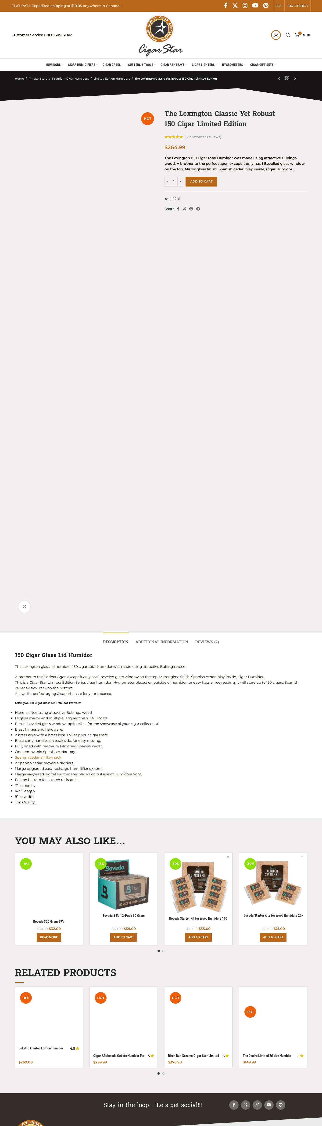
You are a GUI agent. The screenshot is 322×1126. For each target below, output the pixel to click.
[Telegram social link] (198, 208)
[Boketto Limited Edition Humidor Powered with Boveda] (48, 586)
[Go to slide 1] (158, 544)
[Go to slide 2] (163, 544)
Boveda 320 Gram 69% (48, 462)
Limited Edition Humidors (111, 78)
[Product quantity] (173, 181)
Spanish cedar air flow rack (38, 354)
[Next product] (295, 79)
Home (19, 78)
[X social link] (235, 5)
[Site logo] (161, 34)
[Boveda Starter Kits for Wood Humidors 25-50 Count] (273, 480)
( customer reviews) (203, 137)
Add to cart (201, 181)
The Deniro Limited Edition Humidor (267, 598)
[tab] (116, 236)
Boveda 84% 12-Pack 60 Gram (124, 512)
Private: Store (38, 78)
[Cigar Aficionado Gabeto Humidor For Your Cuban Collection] (123, 591)
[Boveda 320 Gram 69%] (48, 455)
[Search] (288, 35)
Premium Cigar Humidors (70, 78)
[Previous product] (279, 79)
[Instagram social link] (245, 5)
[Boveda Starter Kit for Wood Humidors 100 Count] (198, 481)
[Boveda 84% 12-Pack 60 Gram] (123, 480)
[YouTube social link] (255, 5)
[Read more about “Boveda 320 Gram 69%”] (49, 531)
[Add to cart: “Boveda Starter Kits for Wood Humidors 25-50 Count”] (273, 531)
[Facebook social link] (226, 5)
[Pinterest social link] (266, 5)
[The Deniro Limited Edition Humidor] (273, 589)
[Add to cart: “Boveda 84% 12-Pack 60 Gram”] (123, 531)
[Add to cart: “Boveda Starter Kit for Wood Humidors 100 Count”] (198, 531)
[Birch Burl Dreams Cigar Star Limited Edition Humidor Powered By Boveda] (198, 589)
